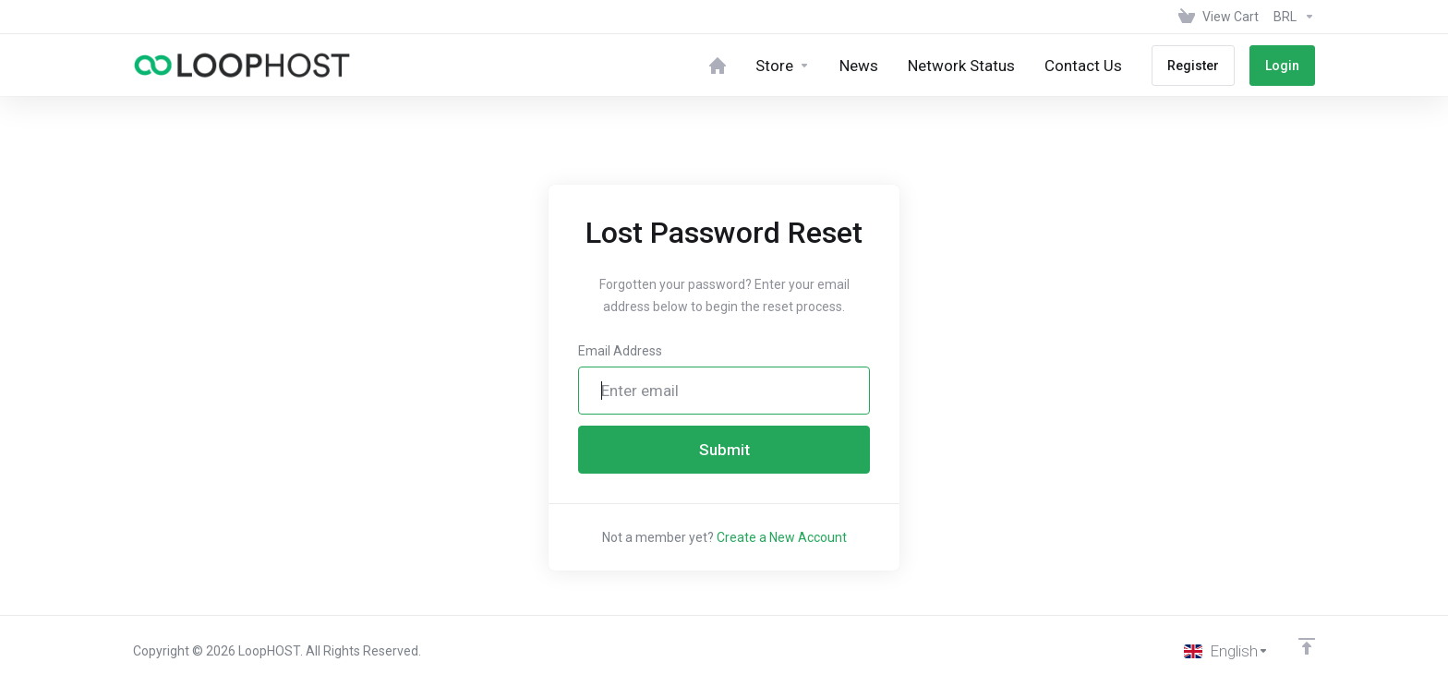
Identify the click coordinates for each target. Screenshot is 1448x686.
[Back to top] (1307, 646)
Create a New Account (782, 537)
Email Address (620, 350)
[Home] (717, 65)
